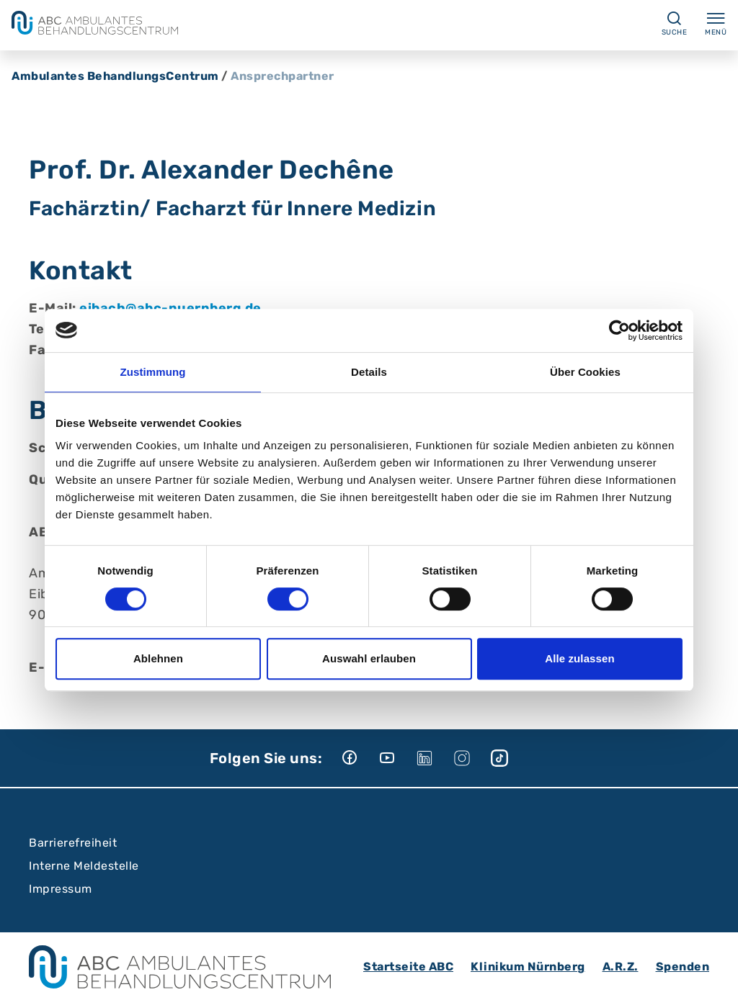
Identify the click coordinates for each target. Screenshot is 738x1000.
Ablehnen (158, 658)
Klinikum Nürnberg (528, 966)
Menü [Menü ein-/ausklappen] (715, 23)
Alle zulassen (579, 658)
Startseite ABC (408, 966)
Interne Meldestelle (84, 866)
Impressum (60, 889)
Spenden (683, 966)
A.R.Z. (621, 966)
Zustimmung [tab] (153, 372)
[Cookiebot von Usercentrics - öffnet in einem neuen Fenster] (619, 330)
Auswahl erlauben (369, 658)
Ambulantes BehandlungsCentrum (115, 76)
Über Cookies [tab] (585, 372)
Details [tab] (369, 372)
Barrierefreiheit (73, 843)
